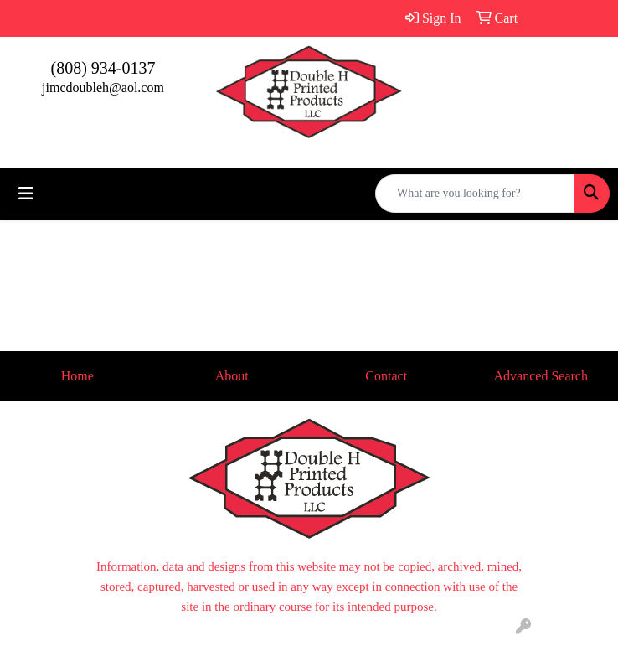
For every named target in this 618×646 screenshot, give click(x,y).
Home (77, 376)
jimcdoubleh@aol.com (103, 87)
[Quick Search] (474, 193)
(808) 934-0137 (103, 68)
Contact (386, 376)
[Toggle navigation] (26, 193)
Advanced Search (541, 376)
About (232, 376)
